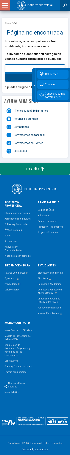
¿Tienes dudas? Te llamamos (31, 110)
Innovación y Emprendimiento (12, 249)
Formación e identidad (49, 307)
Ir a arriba (35, 169)
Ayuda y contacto (17, 322)
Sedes (7, 235)
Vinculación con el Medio (17, 256)
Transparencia (48, 202)
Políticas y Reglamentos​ (50, 227)
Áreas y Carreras (13, 230)
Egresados (10, 278)
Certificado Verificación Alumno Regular (50, 291)
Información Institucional (17, 213)
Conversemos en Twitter (28, 142)
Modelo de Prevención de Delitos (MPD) (17, 338)
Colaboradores (12, 289)
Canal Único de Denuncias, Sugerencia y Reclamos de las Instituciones (17, 350)
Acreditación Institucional (17, 218)
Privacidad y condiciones (35, 449)
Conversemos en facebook (29, 134)
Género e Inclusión (47, 221)
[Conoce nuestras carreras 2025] (53, 95)
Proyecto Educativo (48, 232)
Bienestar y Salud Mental (50, 272)
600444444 (20, 151)
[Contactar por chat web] (53, 84)
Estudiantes (47, 265)
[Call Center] (53, 74)
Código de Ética (46, 210)
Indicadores (44, 215)
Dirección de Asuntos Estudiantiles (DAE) (49, 300)
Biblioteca (43, 278)
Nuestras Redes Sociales (16, 385)
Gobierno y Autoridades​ (16, 224)
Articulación (10, 241)
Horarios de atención (26, 118)
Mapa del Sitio (11, 392)
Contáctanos (21, 126)
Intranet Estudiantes (48, 313)
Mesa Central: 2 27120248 (18, 330)
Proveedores (11, 284)
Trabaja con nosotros (15, 372)
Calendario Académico (49, 284)
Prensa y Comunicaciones (18, 366)
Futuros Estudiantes (14, 272)
